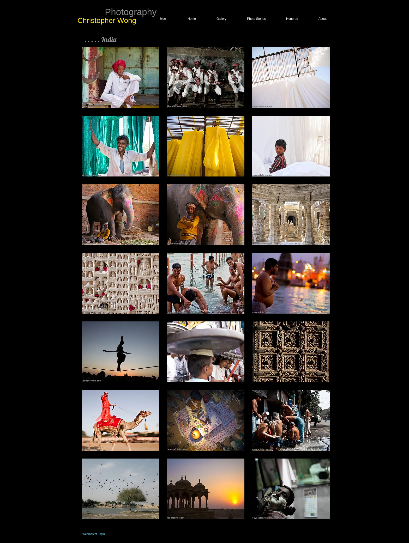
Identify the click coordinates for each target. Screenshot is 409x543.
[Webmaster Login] (93, 533)
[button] (120, 77)
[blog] (163, 19)
